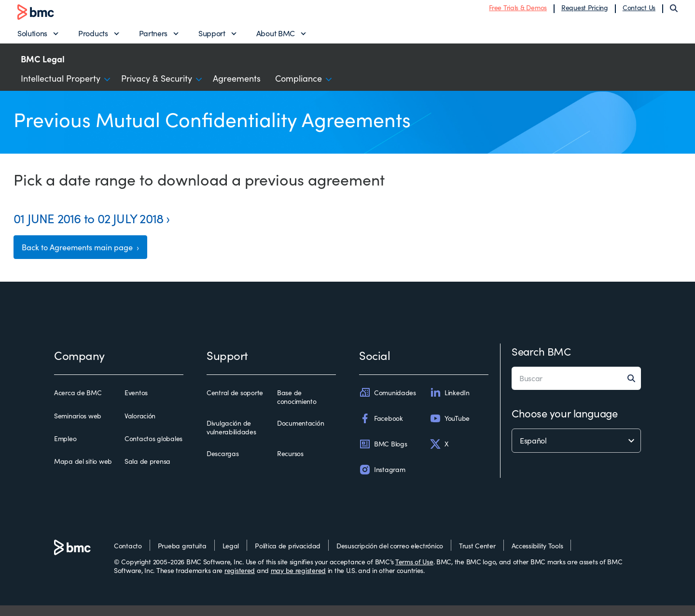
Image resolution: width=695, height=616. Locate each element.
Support (211, 36)
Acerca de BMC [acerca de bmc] (77, 403)
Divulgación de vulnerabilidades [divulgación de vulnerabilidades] (231, 438)
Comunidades (387, 403)
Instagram (382, 480)
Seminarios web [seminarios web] (77, 426)
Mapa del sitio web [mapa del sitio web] (83, 472)
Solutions (32, 36)
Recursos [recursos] (290, 464)
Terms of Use (414, 572)
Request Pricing (584, 10)
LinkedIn (450, 403)
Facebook (381, 428)
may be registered (298, 581)
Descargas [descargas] (222, 464)
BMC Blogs (383, 454)
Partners (153, 36)
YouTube (450, 428)
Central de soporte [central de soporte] (235, 403)
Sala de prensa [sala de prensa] (147, 472)
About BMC (275, 36)
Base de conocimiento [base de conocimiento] (297, 407)
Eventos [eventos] (136, 403)
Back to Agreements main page (86, 256)
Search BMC (541, 362)
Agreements (237, 85)
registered (239, 581)
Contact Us (639, 10)
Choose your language (564, 423)
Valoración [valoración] (140, 426)
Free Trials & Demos (518, 10)
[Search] (674, 11)
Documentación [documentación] (300, 434)
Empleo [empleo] (65, 449)
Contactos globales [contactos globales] (153, 449)
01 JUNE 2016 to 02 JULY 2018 (88, 224)
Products (93, 36)
